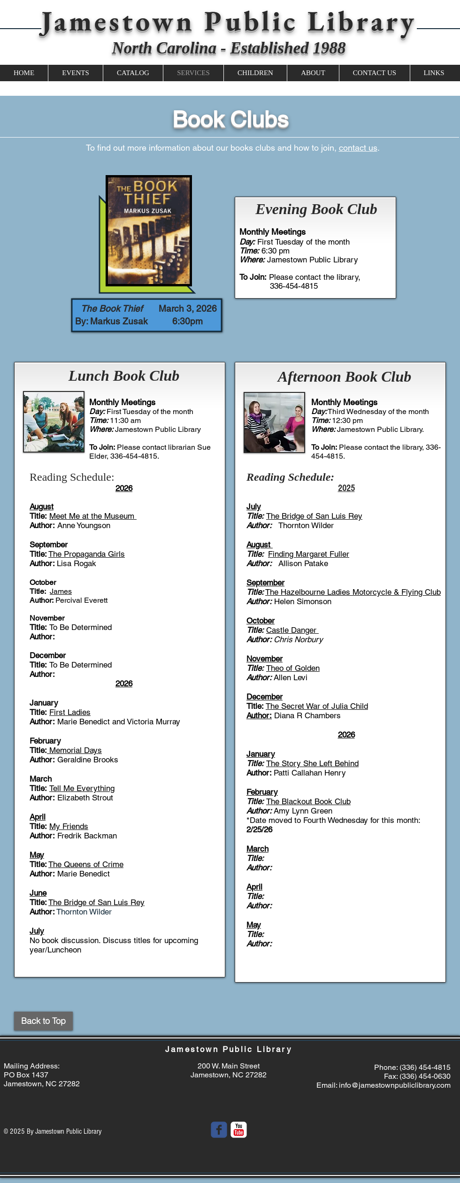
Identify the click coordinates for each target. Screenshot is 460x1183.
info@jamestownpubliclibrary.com (395, 1085)
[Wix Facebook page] (219, 1130)
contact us (358, 148)
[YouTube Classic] (238, 1130)
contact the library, (395, 447)
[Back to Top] (43, 1021)
